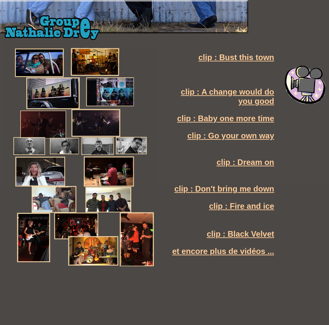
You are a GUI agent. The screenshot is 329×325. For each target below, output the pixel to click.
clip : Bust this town (236, 57)
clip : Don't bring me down (224, 188)
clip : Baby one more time (225, 118)
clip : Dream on (245, 162)
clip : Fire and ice (241, 206)
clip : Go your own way (230, 135)
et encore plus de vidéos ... (223, 251)
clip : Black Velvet (240, 233)
